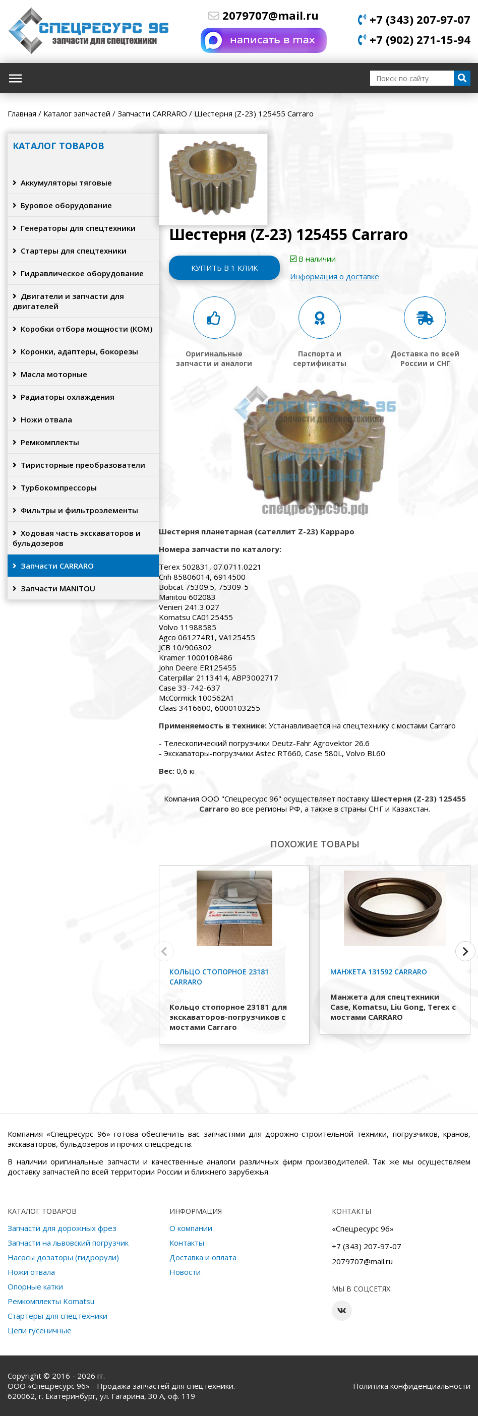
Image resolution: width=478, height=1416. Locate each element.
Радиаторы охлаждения (63, 397)
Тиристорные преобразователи (79, 465)
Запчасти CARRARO (53, 566)
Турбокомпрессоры (55, 487)
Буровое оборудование (62, 205)
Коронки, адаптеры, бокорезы (75, 351)
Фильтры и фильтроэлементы (75, 510)
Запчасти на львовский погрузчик (68, 1243)
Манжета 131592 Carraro (378, 971)
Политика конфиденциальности (411, 1386)
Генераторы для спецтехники (74, 228)
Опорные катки (35, 1286)
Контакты (186, 1243)
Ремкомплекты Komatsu (51, 1301)
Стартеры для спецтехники (70, 250)
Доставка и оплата (202, 1257)
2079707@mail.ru (263, 15)
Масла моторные (50, 374)
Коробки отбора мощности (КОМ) (82, 329)
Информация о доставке (334, 276)
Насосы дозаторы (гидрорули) (63, 1257)
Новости (185, 1272)
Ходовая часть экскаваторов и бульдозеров (77, 538)
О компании (190, 1228)
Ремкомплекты (46, 442)
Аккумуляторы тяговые (62, 182)
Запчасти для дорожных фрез (62, 1228)
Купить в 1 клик (224, 268)
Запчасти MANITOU (54, 588)
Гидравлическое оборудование (78, 273)
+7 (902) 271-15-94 (414, 39)
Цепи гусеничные (40, 1330)
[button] (465, 951)
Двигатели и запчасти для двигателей (68, 301)
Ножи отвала (42, 419)
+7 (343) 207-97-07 (414, 19)
